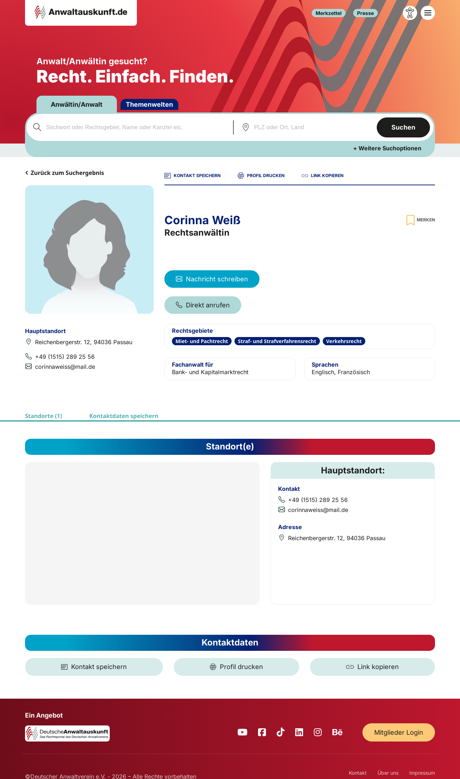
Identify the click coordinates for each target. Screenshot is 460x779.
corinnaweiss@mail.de (65, 366)
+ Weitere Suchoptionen (387, 148)
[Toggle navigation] (428, 13)
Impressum (422, 773)
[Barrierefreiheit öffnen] (410, 13)
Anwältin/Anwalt (77, 104)
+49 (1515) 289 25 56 (65, 356)
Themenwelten (149, 104)
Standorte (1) (43, 416)
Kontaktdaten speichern (123, 416)
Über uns (388, 773)
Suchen (403, 127)
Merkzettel (329, 13)
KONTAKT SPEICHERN (192, 175)
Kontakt (358, 773)
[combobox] (128, 127)
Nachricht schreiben (212, 279)
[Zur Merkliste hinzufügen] (419, 220)
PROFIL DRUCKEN (261, 175)
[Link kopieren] (372, 667)
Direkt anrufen (203, 305)
